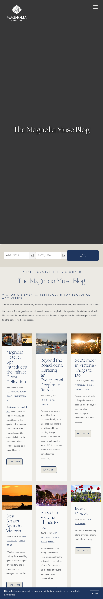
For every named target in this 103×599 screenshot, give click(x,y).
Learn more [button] (9, 595)
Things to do (48, 400)
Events (45, 404)
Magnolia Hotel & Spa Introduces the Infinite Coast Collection (16, 367)
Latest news (13, 392)
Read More (15, 462)
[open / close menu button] (93, 6)
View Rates (83, 255)
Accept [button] (94, 593)
